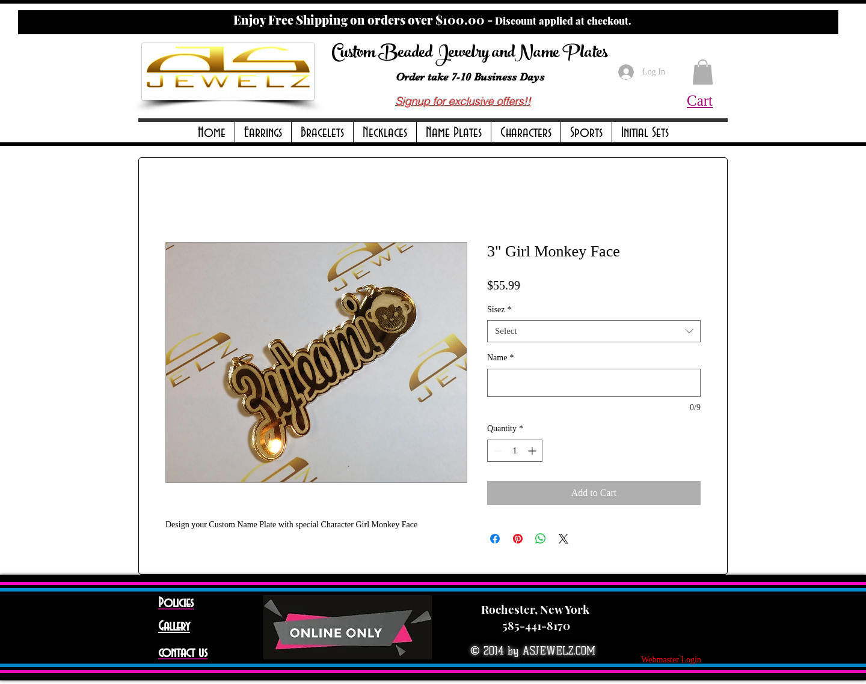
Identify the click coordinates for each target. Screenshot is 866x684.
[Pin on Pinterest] (518, 538)
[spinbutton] (515, 450)
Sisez (499, 309)
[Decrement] (496, 450)
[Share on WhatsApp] (540, 538)
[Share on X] (563, 538)
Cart (700, 100)
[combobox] (594, 331)
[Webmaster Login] (671, 660)
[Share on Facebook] (495, 538)
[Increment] (533, 450)
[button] (263, 133)
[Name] (594, 383)
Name (500, 357)
